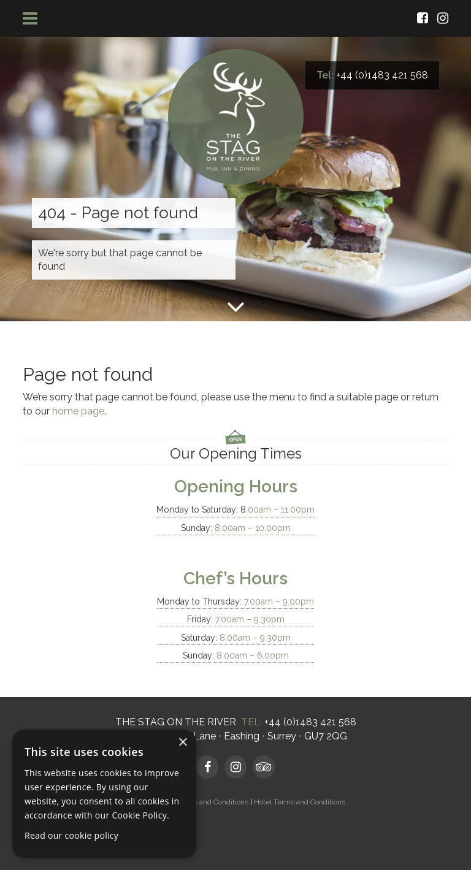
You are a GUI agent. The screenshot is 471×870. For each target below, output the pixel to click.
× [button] (182, 742)
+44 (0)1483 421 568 (382, 75)
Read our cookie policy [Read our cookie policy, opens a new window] (71, 835)
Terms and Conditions (212, 802)
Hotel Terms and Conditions (299, 802)
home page (78, 411)
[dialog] (104, 794)
